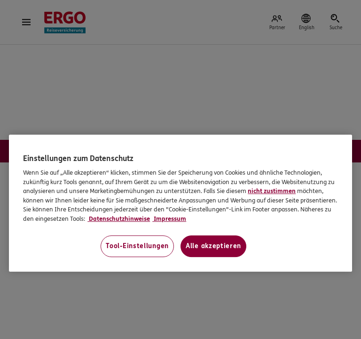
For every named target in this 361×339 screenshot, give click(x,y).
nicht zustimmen (272, 191)
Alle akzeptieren (213, 246)
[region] (180, 203)
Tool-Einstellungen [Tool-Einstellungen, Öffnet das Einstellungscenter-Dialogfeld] (137, 246)
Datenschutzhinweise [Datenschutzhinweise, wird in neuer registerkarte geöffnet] (118, 219)
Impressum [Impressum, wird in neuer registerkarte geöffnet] (169, 219)
